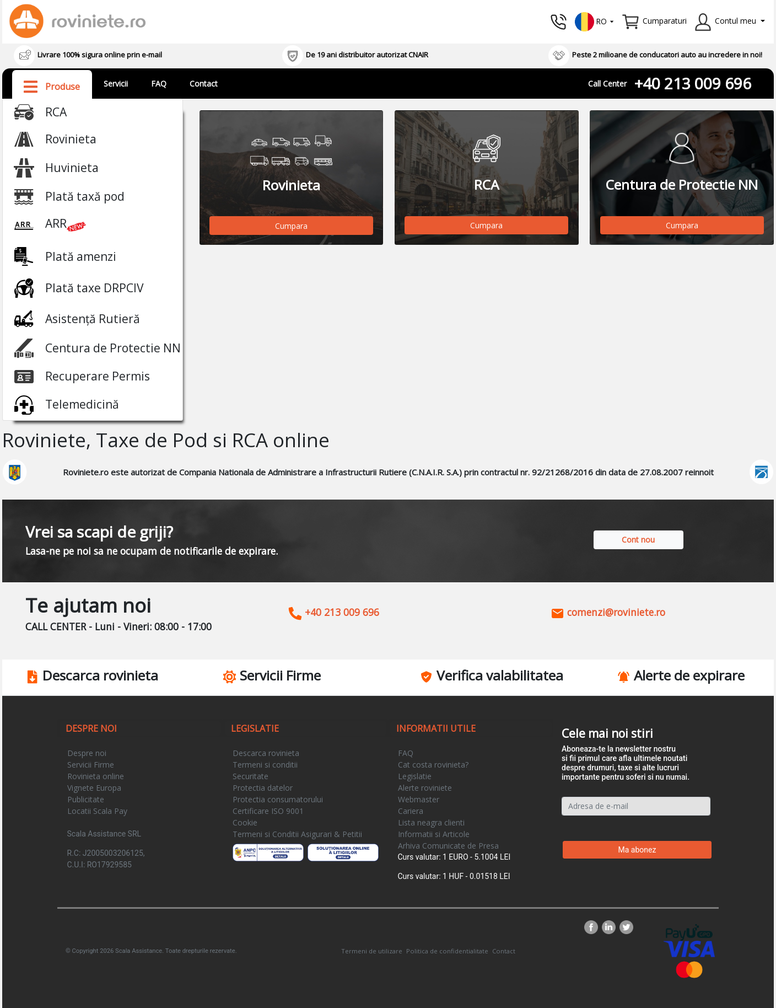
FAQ (158, 83)
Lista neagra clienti (431, 822)
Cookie (245, 822)
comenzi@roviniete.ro (608, 612)
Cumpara (291, 226)
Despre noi (86, 753)
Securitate (250, 776)
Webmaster (418, 799)
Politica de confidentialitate (447, 951)
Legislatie (415, 776)
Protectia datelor (263, 787)
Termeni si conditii (265, 764)
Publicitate (85, 799)
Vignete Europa (94, 787)
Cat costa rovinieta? (433, 764)
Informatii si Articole (434, 834)
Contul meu (735, 20)
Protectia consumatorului (278, 799)
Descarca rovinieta (266, 753)
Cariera (410, 811)
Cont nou (638, 539)
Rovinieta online (95, 776)
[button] (595, 20)
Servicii (116, 83)
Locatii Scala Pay (97, 811)
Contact (204, 83)
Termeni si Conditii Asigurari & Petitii (297, 834)
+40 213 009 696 (692, 83)
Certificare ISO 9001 (268, 811)
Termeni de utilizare (371, 951)
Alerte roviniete (425, 787)
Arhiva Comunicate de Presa (448, 845)
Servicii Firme (90, 764)
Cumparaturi (665, 20)
